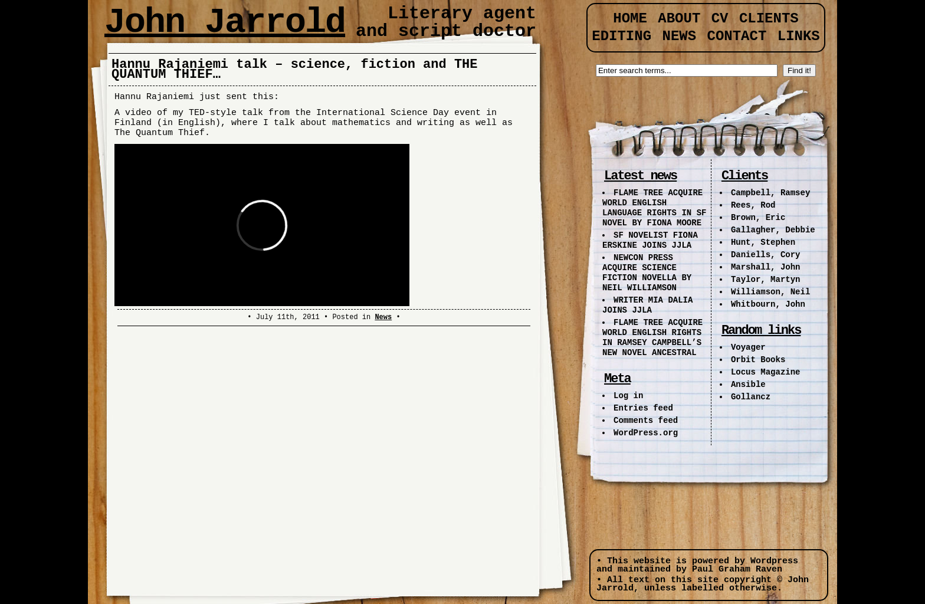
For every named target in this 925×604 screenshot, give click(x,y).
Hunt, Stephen (763, 242)
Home (630, 19)
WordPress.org (646, 433)
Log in (628, 396)
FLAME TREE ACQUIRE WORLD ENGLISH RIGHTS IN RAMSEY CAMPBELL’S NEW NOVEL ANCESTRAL (652, 337)
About (679, 19)
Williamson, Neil (770, 292)
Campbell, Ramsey (770, 193)
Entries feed (643, 408)
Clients (769, 19)
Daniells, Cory (766, 255)
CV (720, 19)
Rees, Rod (753, 205)
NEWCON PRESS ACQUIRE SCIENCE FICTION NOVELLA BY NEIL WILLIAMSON (646, 273)
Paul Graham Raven (737, 569)
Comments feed (646, 420)
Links (799, 36)
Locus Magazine (766, 372)
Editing (621, 36)
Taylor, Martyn (766, 279)
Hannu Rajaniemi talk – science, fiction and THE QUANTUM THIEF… (294, 69)
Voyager (748, 347)
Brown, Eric (758, 217)
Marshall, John (766, 267)
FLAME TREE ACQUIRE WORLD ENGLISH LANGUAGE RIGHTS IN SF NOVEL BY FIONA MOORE (654, 208)
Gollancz (750, 397)
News (383, 317)
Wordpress (774, 561)
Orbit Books (758, 360)
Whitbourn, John (768, 304)
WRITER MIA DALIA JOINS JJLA (647, 305)
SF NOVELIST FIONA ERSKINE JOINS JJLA (650, 240)
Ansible (748, 384)
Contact (737, 36)
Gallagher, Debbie (773, 230)
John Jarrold (224, 22)
